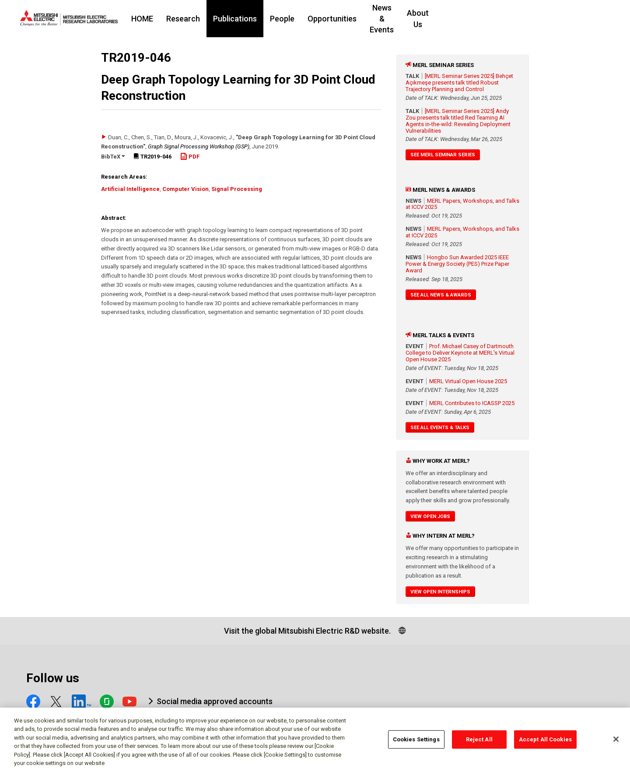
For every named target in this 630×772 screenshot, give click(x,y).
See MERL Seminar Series (442, 155)
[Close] (616, 743)
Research (236, 18)
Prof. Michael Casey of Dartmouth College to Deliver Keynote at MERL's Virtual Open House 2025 (460, 353)
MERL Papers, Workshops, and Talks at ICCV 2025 (462, 204)
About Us (504, 18)
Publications (288, 18)
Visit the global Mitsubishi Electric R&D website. (307, 630)
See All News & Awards (440, 295)
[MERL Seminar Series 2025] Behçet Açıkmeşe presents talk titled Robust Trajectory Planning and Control (459, 82)
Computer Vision (185, 189)
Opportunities (385, 18)
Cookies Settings (416, 743)
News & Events (449, 18)
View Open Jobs (430, 516)
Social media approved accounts (215, 701)
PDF (190, 156)
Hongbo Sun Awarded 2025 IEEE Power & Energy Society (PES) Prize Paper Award (457, 264)
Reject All (479, 743)
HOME (195, 18)
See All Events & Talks (439, 427)
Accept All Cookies (545, 743)
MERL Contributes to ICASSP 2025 (471, 403)
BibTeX (113, 156)
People (335, 18)
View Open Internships (440, 592)
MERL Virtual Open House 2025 (468, 381)
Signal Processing (236, 189)
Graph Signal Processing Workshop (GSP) (198, 146)
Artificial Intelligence (130, 189)
